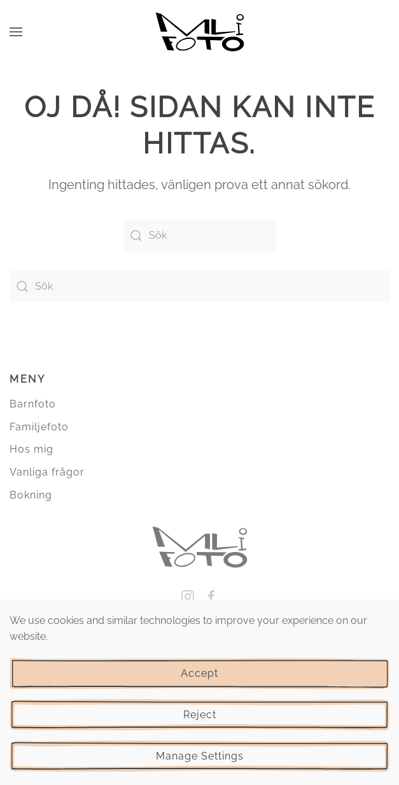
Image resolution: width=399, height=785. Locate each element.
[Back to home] (199, 32)
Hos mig (31, 449)
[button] (16, 32)
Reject (199, 715)
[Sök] (199, 235)
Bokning (31, 495)
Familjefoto (39, 427)
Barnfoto (33, 404)
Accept (199, 673)
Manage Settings (200, 756)
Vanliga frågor (47, 472)
